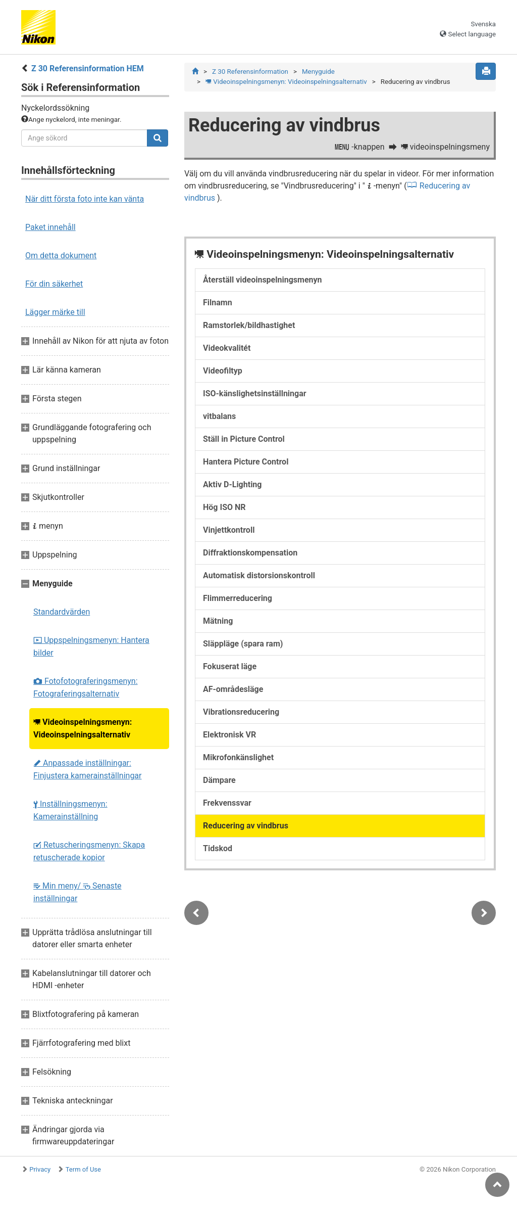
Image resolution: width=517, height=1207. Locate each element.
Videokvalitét (226, 348)
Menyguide (318, 71)
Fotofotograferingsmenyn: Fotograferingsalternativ (85, 687)
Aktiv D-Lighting (232, 484)
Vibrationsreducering (241, 712)
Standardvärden (61, 612)
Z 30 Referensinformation (250, 71)
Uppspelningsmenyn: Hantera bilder (91, 646)
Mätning (218, 621)
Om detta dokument (60, 255)
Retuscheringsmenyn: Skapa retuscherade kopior (89, 851)
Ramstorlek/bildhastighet (249, 325)
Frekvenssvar (227, 803)
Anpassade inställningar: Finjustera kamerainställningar (87, 769)
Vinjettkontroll (228, 530)
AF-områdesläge (233, 689)
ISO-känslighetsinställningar (254, 393)
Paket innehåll (50, 227)
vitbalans (219, 416)
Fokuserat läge (229, 666)
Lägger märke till (55, 312)
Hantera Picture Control (245, 462)
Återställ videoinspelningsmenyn (262, 280)
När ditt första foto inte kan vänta (84, 199)
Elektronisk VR (229, 734)
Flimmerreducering (237, 598)
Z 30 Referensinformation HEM (87, 68)
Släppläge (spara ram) (243, 643)
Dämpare (219, 780)
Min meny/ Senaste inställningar (77, 892)
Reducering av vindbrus (245, 825)
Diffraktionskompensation (250, 553)
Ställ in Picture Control (244, 439)
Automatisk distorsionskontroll (259, 575)
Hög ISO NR (224, 507)
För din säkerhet (54, 284)
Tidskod (217, 848)
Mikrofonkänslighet (238, 757)
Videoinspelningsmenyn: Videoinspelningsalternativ (82, 728)
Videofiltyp (222, 371)
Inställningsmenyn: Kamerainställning (70, 810)
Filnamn (217, 302)
